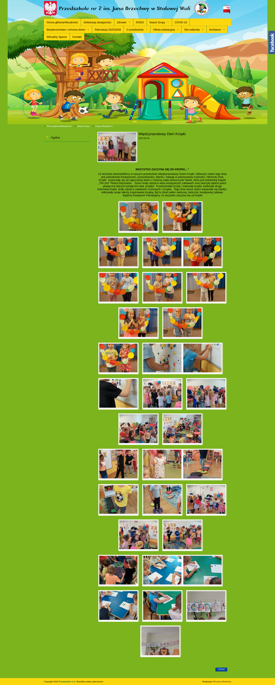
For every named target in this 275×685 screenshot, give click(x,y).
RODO (140, 22)
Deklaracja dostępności (97, 22)
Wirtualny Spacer (57, 36)
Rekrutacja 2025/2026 (108, 29)
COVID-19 (181, 22)
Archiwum (215, 29)
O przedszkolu (134, 29)
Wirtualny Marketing (222, 681)
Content (271, 42)
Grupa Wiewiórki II (103, 126)
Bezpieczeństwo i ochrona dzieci (66, 29)
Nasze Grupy (157, 22)
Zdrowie (121, 22)
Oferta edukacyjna (164, 29)
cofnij (221, 669)
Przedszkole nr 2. (68, 681)
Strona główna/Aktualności (62, 22)
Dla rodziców (192, 29)
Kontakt (77, 36)
